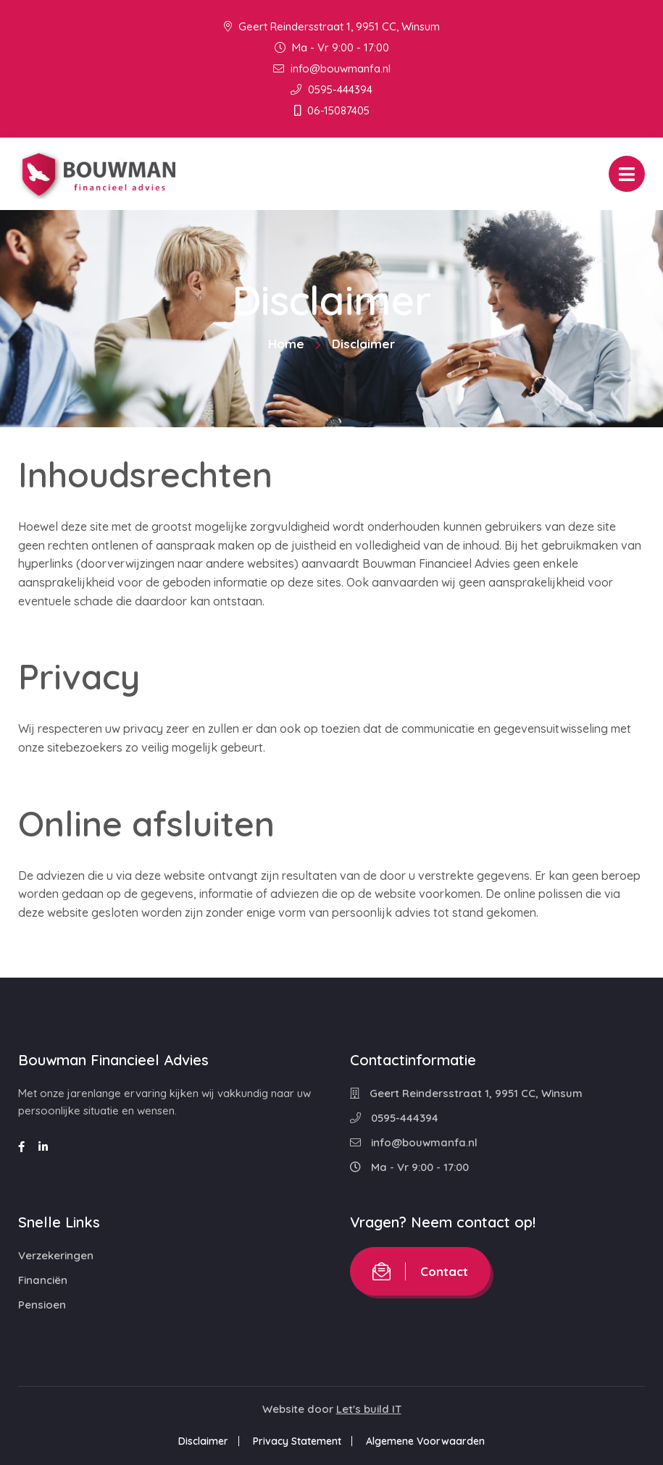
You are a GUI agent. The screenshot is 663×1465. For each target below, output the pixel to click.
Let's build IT (368, 1409)
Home (286, 343)
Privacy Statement (297, 1441)
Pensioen (42, 1304)
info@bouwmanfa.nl (332, 68)
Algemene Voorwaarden (425, 1441)
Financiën (42, 1280)
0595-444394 (331, 89)
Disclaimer (203, 1441)
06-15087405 (332, 110)
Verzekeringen (55, 1255)
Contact (420, 1271)
